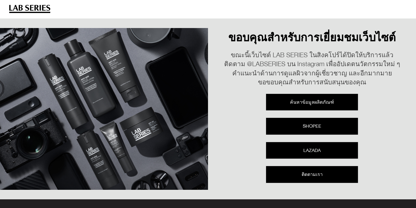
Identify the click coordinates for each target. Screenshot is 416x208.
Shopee (312, 126)
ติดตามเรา (312, 174)
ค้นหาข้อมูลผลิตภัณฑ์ (312, 102)
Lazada (312, 150)
